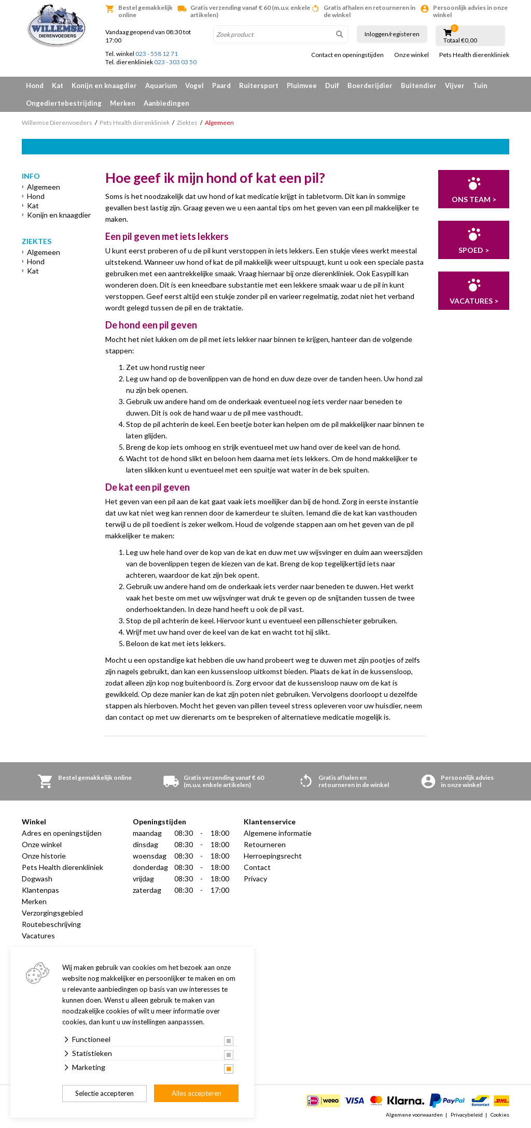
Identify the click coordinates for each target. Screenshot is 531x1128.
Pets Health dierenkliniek (474, 55)
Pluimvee (302, 85)
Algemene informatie (278, 833)
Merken (122, 103)
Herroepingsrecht (273, 855)
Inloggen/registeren (392, 34)
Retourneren (265, 844)
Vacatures (38, 935)
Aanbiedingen (166, 103)
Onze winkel (411, 55)
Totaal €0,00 (460, 40)
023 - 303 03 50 (175, 62)
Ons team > (474, 199)
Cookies (500, 1114)
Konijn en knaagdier (104, 85)
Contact (257, 867)
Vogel (194, 85)
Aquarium (161, 85)
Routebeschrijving (51, 924)
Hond (35, 85)
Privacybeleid (467, 1114)
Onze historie (44, 855)
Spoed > (473, 250)
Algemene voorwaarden (414, 1114)
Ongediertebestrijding (64, 103)
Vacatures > (474, 300)
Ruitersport (258, 85)
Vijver (455, 85)
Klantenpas (40, 890)
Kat (57, 85)
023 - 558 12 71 (156, 54)
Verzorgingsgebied (52, 912)
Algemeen (43, 186)
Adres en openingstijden (62, 833)
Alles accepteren (196, 1093)
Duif (332, 85)
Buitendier (419, 85)
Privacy (255, 878)
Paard (221, 85)
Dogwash (37, 878)
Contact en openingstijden (347, 55)
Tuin (480, 85)
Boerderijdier (370, 85)
